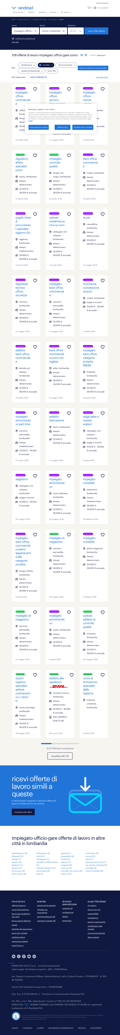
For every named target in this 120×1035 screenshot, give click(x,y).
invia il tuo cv (17, 945)
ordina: (93, 55)
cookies (40, 1028)
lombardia (53, 19)
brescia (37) (17, 868)
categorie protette (20, 941)
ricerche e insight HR (46, 921)
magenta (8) (66, 865)
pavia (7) (89, 859)
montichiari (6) (92, 853)
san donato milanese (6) (96, 865)
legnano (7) (66, 862)
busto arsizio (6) (19, 874)
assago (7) (16, 859)
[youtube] (29, 956)
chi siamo (66, 12)
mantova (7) (66, 868)
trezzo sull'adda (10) (94, 871)
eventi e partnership (96, 922)
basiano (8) (17, 862)
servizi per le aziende (46, 905)
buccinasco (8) (18, 871)
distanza (71, 25)
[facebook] (24, 956)
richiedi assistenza (102, 3)
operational (67, 908)
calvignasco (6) (43, 853)
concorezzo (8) (43, 871)
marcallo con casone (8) (71, 871)
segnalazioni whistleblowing (60, 1028)
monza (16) (90, 856)
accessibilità (95, 1028)
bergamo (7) (17, 865)
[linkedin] (13, 956)
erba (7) (39, 874)
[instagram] (34, 956)
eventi (14, 925)
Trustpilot (11, 963)
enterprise (66, 920)
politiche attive (18, 937)
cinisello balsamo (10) (45, 868)
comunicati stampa (96, 933)
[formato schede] (86, 55)
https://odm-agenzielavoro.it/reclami (34, 1019)
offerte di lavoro (23, 19)
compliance (93, 918)
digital (65, 916)
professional (67, 912)
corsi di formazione (20, 909)
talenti (32, 12)
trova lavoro (19, 12)
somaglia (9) (91, 868)
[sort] (101, 53)
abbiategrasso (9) (19, 853)
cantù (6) (40, 856)
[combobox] (25, 30)
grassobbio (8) (67, 856)
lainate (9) (65, 859)
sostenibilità (93, 914)
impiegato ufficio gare (39, 19)
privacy (15, 1028)
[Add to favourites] (35, 89)
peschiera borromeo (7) (96, 862)
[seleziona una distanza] (76, 30)
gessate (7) (66, 853)
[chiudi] (35, 31)
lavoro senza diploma (21, 921)
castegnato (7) (42, 859)
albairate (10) (17, 856)
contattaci (27, 1028)
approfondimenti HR (46, 916)
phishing (82, 1028)
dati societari (93, 937)
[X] (19, 956)
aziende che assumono (22, 929)
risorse (54, 12)
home (13, 19)
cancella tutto (102, 77)
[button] (46, 77)
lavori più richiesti (19, 933)
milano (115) (66, 874)
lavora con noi (94, 909)
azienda (42, 12)
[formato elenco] (82, 55)
